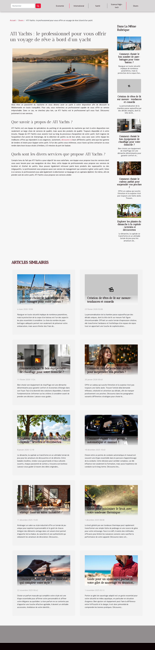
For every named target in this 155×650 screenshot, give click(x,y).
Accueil (13, 20)
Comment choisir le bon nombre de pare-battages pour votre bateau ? (129, 58)
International (79, 5)
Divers (135, 5)
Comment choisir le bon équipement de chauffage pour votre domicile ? (129, 140)
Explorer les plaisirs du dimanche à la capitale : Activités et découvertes (129, 225)
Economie (60, 5)
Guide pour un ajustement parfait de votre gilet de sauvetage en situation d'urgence (110, 582)
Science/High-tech (116, 6)
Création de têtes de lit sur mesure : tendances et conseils (129, 99)
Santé (97, 5)
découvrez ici (66, 139)
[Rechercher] (23, 6)
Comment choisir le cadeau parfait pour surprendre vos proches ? (129, 183)
